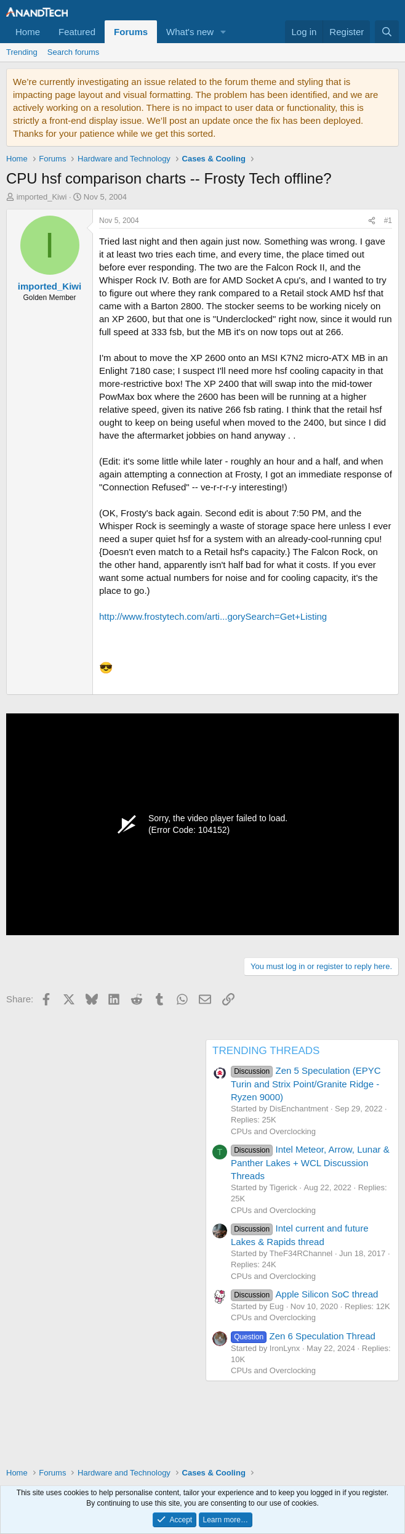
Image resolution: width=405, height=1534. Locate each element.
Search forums (73, 52)
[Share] (372, 221)
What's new (190, 31)
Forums (131, 31)
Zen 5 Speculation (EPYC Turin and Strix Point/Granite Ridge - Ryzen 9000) (306, 1083)
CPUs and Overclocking (273, 1131)
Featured (76, 31)
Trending (22, 52)
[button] (223, 31)
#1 (388, 220)
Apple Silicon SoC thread (304, 1294)
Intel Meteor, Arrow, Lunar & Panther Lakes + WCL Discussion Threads (310, 1162)
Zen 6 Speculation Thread (303, 1336)
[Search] (387, 31)
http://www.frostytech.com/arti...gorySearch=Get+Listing (213, 616)
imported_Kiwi (42, 196)
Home (27, 31)
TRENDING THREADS (265, 1051)
